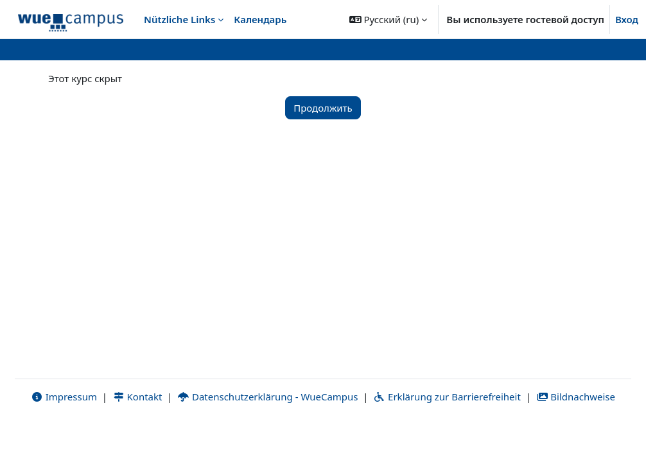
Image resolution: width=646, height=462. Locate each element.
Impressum (64, 434)
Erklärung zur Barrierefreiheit (446, 434)
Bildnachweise (575, 434)
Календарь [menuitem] (260, 19)
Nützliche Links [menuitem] (179, 19)
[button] (388, 19)
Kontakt (137, 434)
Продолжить (323, 107)
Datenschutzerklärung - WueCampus (267, 434)
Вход (626, 19)
